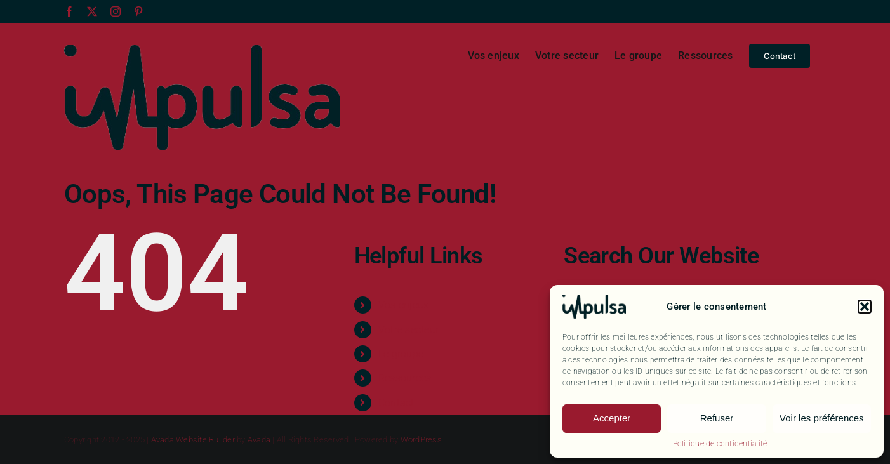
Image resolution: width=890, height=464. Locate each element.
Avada (259, 439)
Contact (396, 403)
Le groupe (400, 354)
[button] (864, 306)
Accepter (611, 418)
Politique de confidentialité (720, 443)
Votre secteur (408, 330)
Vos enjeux (403, 305)
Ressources (404, 378)
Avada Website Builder (193, 439)
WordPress (421, 439)
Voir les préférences (822, 418)
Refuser (717, 418)
